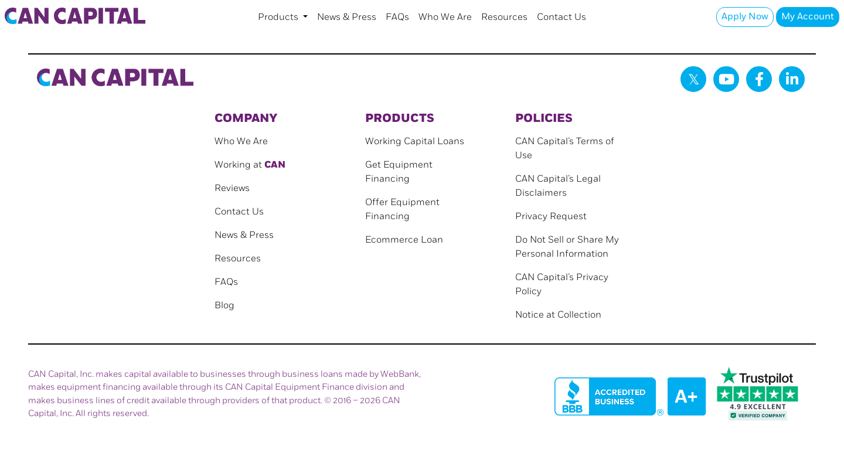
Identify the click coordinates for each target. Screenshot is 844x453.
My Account (807, 16)
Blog (224, 305)
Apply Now (745, 16)
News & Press (346, 17)
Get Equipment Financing (399, 172)
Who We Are (445, 17)
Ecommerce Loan (404, 240)
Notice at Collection (558, 315)
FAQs (397, 17)
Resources (504, 17)
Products (279, 17)
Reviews (232, 188)
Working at (250, 165)
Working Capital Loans (414, 141)
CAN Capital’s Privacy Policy (561, 284)
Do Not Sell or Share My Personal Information (567, 247)
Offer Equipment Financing (402, 209)
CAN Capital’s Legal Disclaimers (558, 186)
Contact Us (561, 17)
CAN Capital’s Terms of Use (564, 148)
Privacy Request (551, 216)
